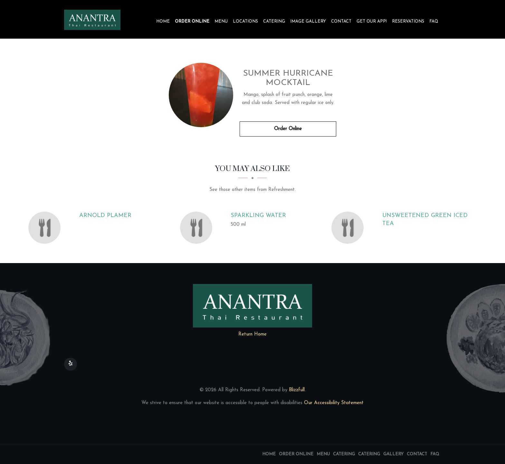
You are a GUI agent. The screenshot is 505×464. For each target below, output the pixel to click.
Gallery (393, 454)
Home (163, 21)
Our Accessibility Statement (333, 403)
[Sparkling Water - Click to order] (197, 228)
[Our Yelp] (70, 364)
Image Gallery (308, 21)
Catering (274, 21)
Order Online (192, 21)
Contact (341, 21)
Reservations (408, 21)
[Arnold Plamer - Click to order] (46, 228)
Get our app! (372, 21)
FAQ (433, 21)
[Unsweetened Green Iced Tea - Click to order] (349, 228)
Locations (245, 21)
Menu (221, 21)
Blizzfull (297, 390)
